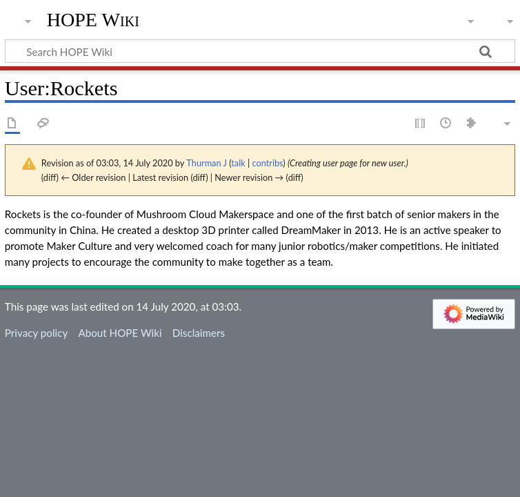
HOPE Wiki (93, 20)
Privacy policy (36, 333)
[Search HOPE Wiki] (260, 51)
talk (238, 162)
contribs (267, 162)
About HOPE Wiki (119, 333)
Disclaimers (198, 333)
